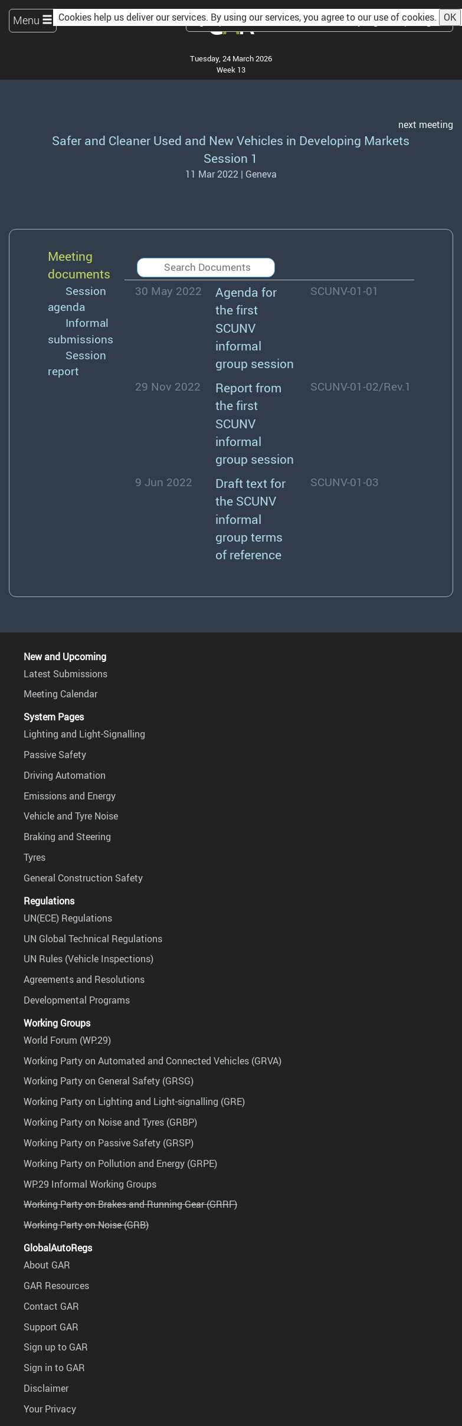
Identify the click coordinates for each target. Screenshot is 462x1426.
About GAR (47, 1264)
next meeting (425, 124)
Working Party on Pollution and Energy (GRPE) (120, 1163)
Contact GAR (51, 1306)
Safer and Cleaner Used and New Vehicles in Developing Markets (230, 140)
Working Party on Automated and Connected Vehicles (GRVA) (152, 1060)
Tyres (34, 857)
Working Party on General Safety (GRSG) (109, 1080)
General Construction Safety (83, 877)
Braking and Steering (67, 836)
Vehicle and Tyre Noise (71, 815)
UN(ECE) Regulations (68, 918)
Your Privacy (50, 1408)
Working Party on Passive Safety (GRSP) (109, 1142)
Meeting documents (79, 264)
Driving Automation (65, 775)
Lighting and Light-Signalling (84, 733)
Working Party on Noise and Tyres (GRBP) (110, 1122)
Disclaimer (46, 1388)
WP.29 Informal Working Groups (90, 1184)
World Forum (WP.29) (67, 1040)
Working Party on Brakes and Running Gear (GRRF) (130, 1204)
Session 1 (231, 157)
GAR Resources (56, 1285)
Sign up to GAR (56, 1346)
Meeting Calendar (60, 693)
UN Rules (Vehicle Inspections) (88, 958)
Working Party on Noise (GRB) (86, 1224)
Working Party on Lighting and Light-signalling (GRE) (134, 1101)
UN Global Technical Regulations (93, 938)
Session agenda (77, 298)
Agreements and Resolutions (84, 979)
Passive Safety (55, 754)
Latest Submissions (65, 673)
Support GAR (51, 1326)
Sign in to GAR (54, 1367)
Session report (77, 363)
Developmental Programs (77, 1000)
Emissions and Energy (70, 795)
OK (450, 17)
